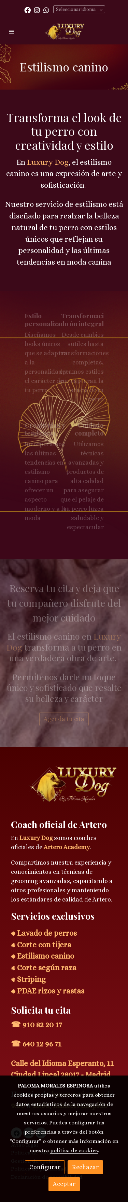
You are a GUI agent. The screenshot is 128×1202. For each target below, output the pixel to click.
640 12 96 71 (42, 1044)
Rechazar (85, 1167)
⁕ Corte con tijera (41, 944)
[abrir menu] (11, 31)
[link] (64, 31)
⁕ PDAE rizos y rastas (47, 991)
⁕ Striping (28, 979)
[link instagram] (37, 9)
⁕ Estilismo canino (42, 956)
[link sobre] (64, 787)
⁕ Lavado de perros (44, 933)
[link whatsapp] (46, 9)
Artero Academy (67, 847)
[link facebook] (27, 9)
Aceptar (64, 1183)
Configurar (44, 1167)
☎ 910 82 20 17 (36, 1024)
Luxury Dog (36, 837)
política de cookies (74, 1150)
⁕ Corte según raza (43, 967)
